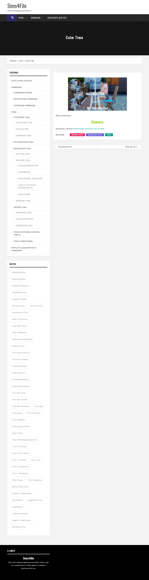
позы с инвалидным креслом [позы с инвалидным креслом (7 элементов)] (24, 440)
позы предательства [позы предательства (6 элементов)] (21, 426)
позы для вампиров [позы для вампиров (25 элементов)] (20, 379)
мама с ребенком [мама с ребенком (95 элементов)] (19, 319)
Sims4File (17, 6)
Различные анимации (24, 106)
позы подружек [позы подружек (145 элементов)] (18, 420)
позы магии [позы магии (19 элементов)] (17, 413)
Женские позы (77, 135)
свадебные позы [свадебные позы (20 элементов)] (35, 500)
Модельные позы (95, 135)
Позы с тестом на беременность (27, 186)
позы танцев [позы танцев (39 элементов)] (17, 480)
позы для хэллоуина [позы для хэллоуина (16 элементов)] (20, 406)
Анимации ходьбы (23, 93)
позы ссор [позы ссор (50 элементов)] (35, 460)
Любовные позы (24, 213)
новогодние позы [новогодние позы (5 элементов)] (19, 326)
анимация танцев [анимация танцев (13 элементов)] (19, 299)
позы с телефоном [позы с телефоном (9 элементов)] (20, 467)
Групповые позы (22, 117)
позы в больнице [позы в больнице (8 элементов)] (19, 366)
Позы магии (24, 172)
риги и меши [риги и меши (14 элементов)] (17, 500)
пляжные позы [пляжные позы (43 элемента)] (18, 346)
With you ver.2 (131, 146)
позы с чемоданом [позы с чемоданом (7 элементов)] (20, 473)
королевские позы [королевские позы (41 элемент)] (20, 312)
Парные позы (20, 207)
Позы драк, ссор (24, 123)
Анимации (37, 17)
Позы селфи (24, 194)
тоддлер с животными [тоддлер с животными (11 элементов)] (21, 520)
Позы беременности (28, 166)
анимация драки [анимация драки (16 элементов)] (19, 279)
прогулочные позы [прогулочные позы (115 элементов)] (20, 487)
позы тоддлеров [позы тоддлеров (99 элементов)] (35, 480)
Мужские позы (23, 201)
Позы (23, 17)
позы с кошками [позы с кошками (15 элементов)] (19, 446)
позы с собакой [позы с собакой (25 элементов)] (19, 460)
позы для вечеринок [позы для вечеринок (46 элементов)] (21, 386)
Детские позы (23, 154)
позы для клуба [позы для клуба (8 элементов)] (18, 393)
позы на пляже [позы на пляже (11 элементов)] (33, 413)
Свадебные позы (24, 226)
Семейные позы (23, 136)
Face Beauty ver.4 (65, 146)
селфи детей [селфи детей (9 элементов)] (17, 507)
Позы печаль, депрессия (31, 179)
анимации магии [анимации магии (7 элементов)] (18, 272)
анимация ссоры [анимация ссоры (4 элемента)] (19, 292)
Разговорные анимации (25, 99)
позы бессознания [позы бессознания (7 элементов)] (20, 359)
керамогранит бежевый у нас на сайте (88, 129)
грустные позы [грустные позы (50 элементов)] (18, 306)
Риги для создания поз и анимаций (23, 249)
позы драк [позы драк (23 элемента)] (39, 406)
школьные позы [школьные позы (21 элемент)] (19, 527)
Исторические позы (23, 142)
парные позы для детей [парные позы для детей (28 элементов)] (22, 339)
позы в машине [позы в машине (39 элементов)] (18, 373)
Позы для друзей (24, 219)
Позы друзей (22, 129)
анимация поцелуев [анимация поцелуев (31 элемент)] (20, 286)
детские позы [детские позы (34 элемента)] (36, 306)
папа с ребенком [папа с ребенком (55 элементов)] (19, 332)
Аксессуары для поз (57, 17)
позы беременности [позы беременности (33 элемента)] (20, 353)
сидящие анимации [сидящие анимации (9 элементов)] (20, 513)
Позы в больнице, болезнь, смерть (27, 233)
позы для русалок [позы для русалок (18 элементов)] (19, 400)
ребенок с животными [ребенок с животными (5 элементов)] (21, 493)
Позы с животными (23, 241)
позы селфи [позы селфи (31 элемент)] (17, 433)
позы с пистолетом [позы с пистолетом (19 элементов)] (20, 453)
